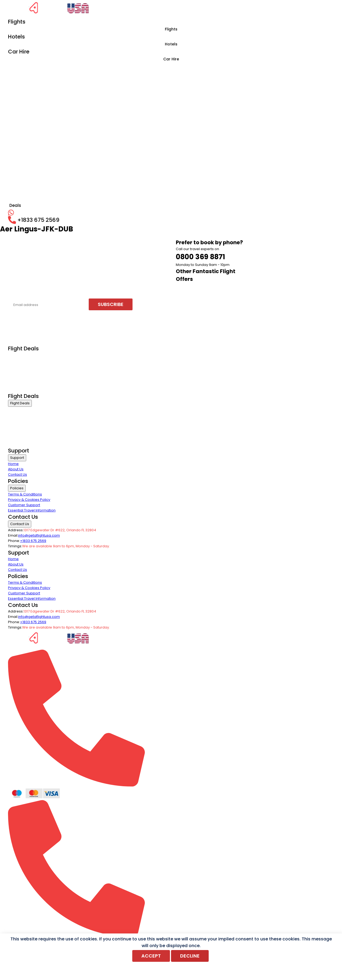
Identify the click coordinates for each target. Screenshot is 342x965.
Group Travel (19, 389)
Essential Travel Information (32, 510)
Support (17, 457)
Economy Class (21, 362)
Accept (151, 955)
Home (13, 463)
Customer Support (24, 504)
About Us (16, 469)
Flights (171, 29)
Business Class (21, 355)
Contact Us (17, 474)
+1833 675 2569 (33, 540)
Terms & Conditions (25, 494)
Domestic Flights (22, 375)
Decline (190, 955)
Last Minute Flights (23, 382)
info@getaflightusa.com (39, 535)
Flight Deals (20, 403)
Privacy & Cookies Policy (29, 499)
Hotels (171, 44)
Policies (17, 488)
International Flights (24, 368)
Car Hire (171, 59)
